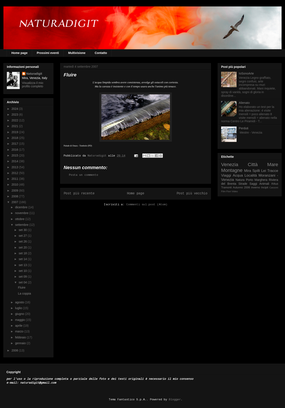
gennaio (21, 343)
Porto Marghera (256, 180)
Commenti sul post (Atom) (146, 204)
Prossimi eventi (48, 53)
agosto (20, 302)
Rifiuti (275, 183)
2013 (15, 167)
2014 (15, 161)
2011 (15, 178)
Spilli (256, 171)
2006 (15, 350)
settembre (22, 224)
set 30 (23, 230)
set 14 (23, 259)
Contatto (101, 53)
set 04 (23, 282)
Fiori (228, 191)
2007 (15, 202)
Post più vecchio (192, 193)
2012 (15, 173)
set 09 (23, 276)
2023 (15, 114)
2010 (15, 184)
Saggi (253, 183)
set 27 (23, 235)
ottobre (20, 219)
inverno (255, 187)
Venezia (229, 164)
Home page (19, 53)
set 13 (23, 265)
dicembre (21, 207)
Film (223, 191)
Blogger (175, 399)
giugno (20, 314)
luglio (19, 308)
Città (253, 164)
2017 (15, 143)
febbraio (21, 337)
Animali (264, 183)
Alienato (244, 102)
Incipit (264, 187)
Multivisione (77, 53)
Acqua (238, 175)
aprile (19, 325)
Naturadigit (98, 155)
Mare (272, 164)
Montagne (232, 170)
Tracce (272, 171)
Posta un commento (83, 175)
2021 (15, 126)
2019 (15, 132)
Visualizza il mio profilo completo (32, 84)
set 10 (23, 270)
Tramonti (226, 187)
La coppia (24, 293)
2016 (15, 149)
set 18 (23, 253)
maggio (20, 320)
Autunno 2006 (241, 187)
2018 (15, 138)
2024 (15, 108)
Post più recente (79, 193)
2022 (15, 120)
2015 (15, 155)
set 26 (23, 241)
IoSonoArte (246, 73)
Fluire (22, 287)
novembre (22, 213)
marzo (19, 331)
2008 (15, 196)
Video (235, 191)
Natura (240, 180)
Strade (242, 183)
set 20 (23, 247)
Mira (247, 171)
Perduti (243, 128)
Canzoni (273, 187)
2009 (15, 190)
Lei (263, 171)
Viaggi (226, 175)
